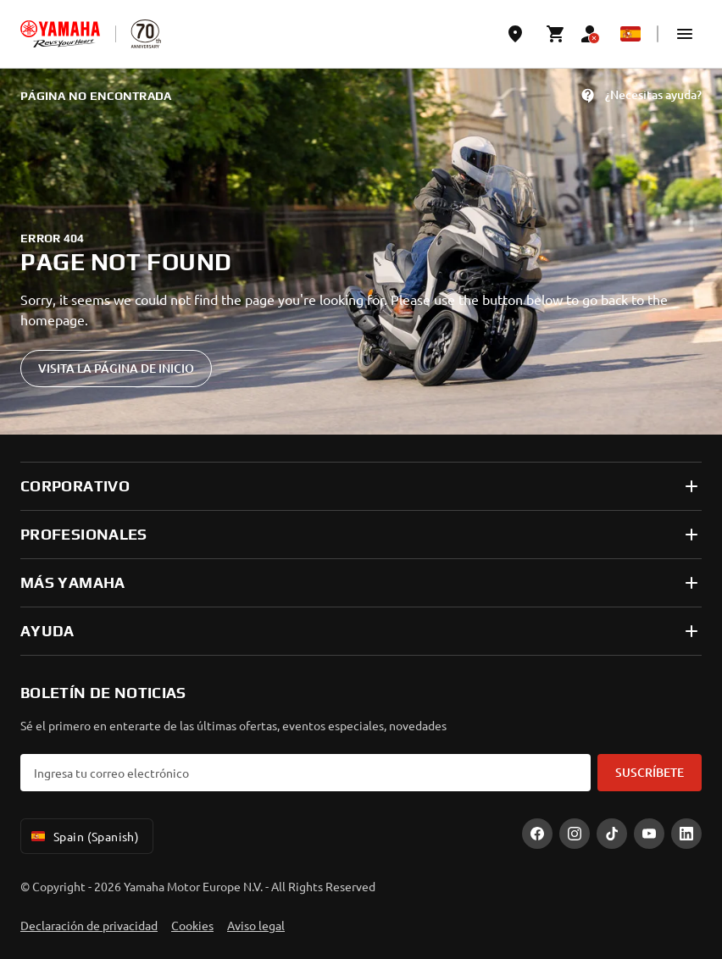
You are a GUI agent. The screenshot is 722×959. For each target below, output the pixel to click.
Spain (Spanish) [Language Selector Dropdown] (83, 836)
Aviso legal (256, 925)
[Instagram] (574, 833)
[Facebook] (537, 833)
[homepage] (60, 34)
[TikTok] (612, 833)
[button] (685, 34)
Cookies (192, 925)
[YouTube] (649, 833)
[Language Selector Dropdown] (630, 34)
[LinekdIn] (686, 833)
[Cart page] (556, 34)
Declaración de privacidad (89, 925)
